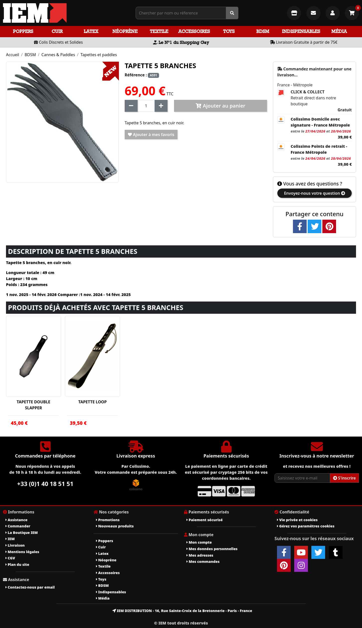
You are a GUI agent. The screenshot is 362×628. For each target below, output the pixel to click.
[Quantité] (146, 106)
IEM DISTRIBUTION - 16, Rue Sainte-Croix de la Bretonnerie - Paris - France (182, 610)
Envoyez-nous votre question (314, 193)
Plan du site (17, 564)
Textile (159, 31)
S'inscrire (344, 478)
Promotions (108, 519)
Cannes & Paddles (58, 54)
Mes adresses (199, 555)
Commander (17, 526)
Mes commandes (203, 561)
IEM (10, 538)
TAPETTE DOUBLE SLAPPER (33, 405)
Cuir (57, 31)
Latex (91, 31)
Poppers (23, 31)
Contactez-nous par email (30, 587)
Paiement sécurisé (204, 519)
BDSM (262, 31)
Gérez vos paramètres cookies (305, 526)
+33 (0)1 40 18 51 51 (45, 483)
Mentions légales (22, 551)
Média (339, 31)
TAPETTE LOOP (92, 402)
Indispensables (301, 31)
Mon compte (199, 542)
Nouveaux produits (115, 526)
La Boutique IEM (21, 532)
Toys (229, 31)
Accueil (12, 54)
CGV (10, 558)
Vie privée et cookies (297, 519)
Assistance (16, 519)
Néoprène (125, 31)
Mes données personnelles (212, 548)
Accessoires (194, 31)
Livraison (15, 545)
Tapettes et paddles (99, 54)
